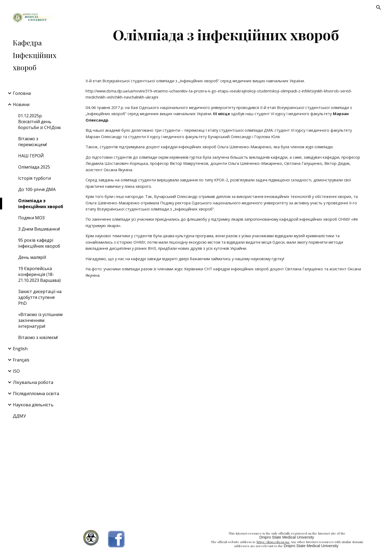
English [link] (20, 349)
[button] (378, 7)
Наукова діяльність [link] (33, 405)
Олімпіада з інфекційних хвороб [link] (40, 203)
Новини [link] (21, 104)
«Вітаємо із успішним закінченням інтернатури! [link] (40, 320)
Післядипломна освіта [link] (36, 393)
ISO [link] (16, 371)
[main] (226, 34)
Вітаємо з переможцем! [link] (32, 141)
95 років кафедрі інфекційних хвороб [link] (39, 243)
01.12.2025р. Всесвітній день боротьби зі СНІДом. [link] (39, 121)
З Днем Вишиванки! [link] (39, 229)
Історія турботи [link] (34, 178)
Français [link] (21, 360)
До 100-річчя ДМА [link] (37, 189)
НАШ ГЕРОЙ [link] (31, 156)
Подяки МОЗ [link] (31, 218)
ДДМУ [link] (19, 416)
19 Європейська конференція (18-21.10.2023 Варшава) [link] (39, 274)
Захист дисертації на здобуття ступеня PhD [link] (39, 297)
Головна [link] (22, 93)
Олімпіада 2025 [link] (34, 167)
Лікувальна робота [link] (33, 382)
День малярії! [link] (32, 257)
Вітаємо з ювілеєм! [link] (38, 337)
